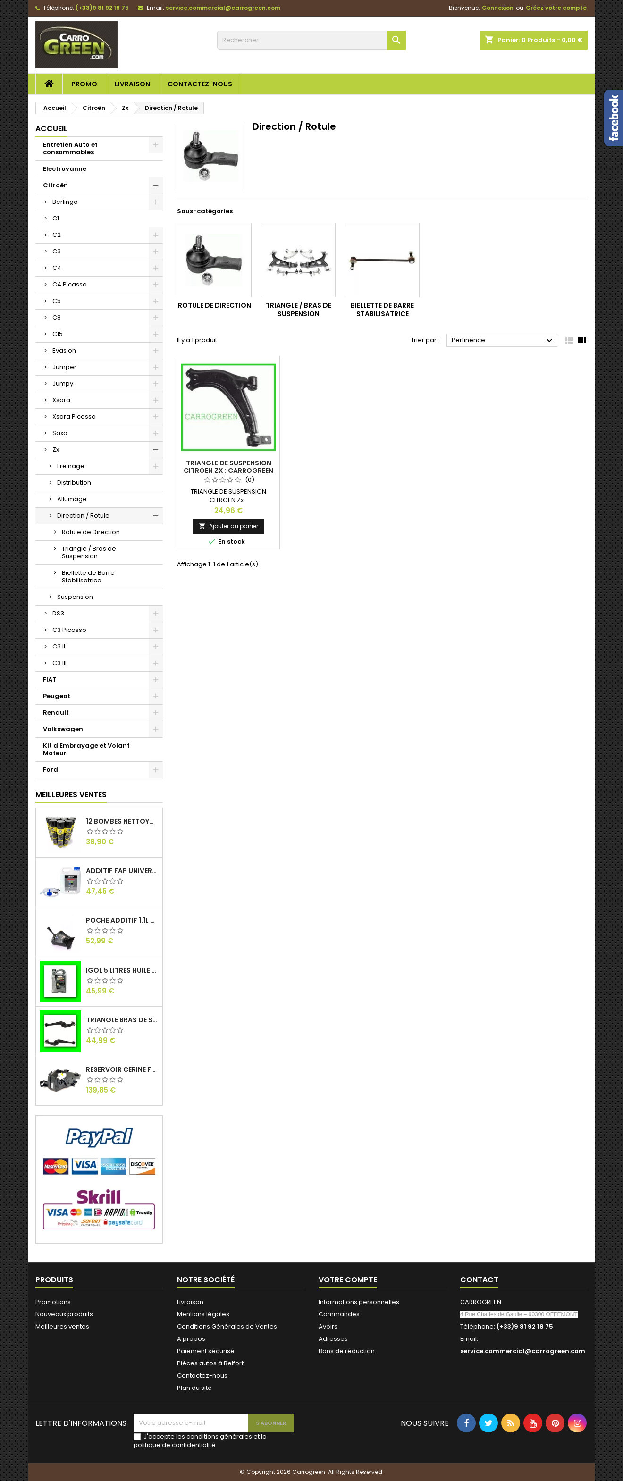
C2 (56, 234)
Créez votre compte (556, 8)
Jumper (64, 366)
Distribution (74, 482)
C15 (57, 333)
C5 (56, 300)
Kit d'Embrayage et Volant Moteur (86, 749)
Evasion (64, 350)
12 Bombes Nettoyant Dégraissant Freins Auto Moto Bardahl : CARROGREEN (122, 821)
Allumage (72, 499)
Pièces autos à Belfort (210, 1363)
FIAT (50, 679)
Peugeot (56, 695)
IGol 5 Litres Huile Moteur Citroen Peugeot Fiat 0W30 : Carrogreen (122, 970)
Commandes (339, 1314)
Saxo (59, 433)
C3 (56, 251)
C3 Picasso (69, 629)
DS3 (58, 613)
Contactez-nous (200, 84)
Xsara (61, 399)
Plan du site (194, 1387)
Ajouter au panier (228, 526)
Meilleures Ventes (71, 794)
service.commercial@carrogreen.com (223, 8)
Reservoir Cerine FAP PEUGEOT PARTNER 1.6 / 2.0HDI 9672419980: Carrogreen (122, 1069)
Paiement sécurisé (206, 1350)
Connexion (498, 8)
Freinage (70, 466)
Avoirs (328, 1326)
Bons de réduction (347, 1350)
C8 (56, 317)
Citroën (55, 185)
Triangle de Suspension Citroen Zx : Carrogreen (228, 466)
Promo (84, 84)
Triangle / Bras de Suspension (89, 552)
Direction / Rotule (83, 515)
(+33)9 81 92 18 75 (102, 8)
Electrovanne (64, 168)
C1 (55, 218)
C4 (56, 267)
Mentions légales (203, 1314)
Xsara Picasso (74, 416)
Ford (50, 769)
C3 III (59, 662)
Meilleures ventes (62, 1326)
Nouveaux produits (64, 1314)
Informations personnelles (359, 1301)
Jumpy (62, 383)
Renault (56, 712)
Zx (55, 449)
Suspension (75, 596)
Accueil (51, 128)
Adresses (333, 1338)
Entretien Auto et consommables (70, 148)
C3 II (58, 646)
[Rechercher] (311, 40)
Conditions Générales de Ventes (227, 1326)
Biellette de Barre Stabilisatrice (88, 576)
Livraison (132, 84)
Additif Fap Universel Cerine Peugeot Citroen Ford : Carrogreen (122, 871)
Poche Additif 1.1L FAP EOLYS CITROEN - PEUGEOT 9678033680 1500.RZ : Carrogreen (122, 920)
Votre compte (348, 1279)
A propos (191, 1338)
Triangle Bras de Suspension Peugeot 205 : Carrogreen (122, 1020)
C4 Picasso (69, 284)
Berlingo (65, 201)
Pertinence (503, 340)
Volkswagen (63, 728)
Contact (479, 1279)
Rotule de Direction (91, 532)
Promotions (53, 1301)
